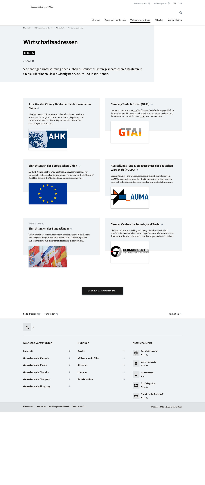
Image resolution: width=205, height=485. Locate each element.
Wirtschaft (61, 28)
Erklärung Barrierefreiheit (59, 480)
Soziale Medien (175, 20)
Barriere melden (79, 480)
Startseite (28, 28)
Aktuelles (159, 20)
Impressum (41, 480)
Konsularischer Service (115, 20)
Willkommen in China (140, 20)
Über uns (96, 20)
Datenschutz (28, 480)
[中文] (180, 3)
